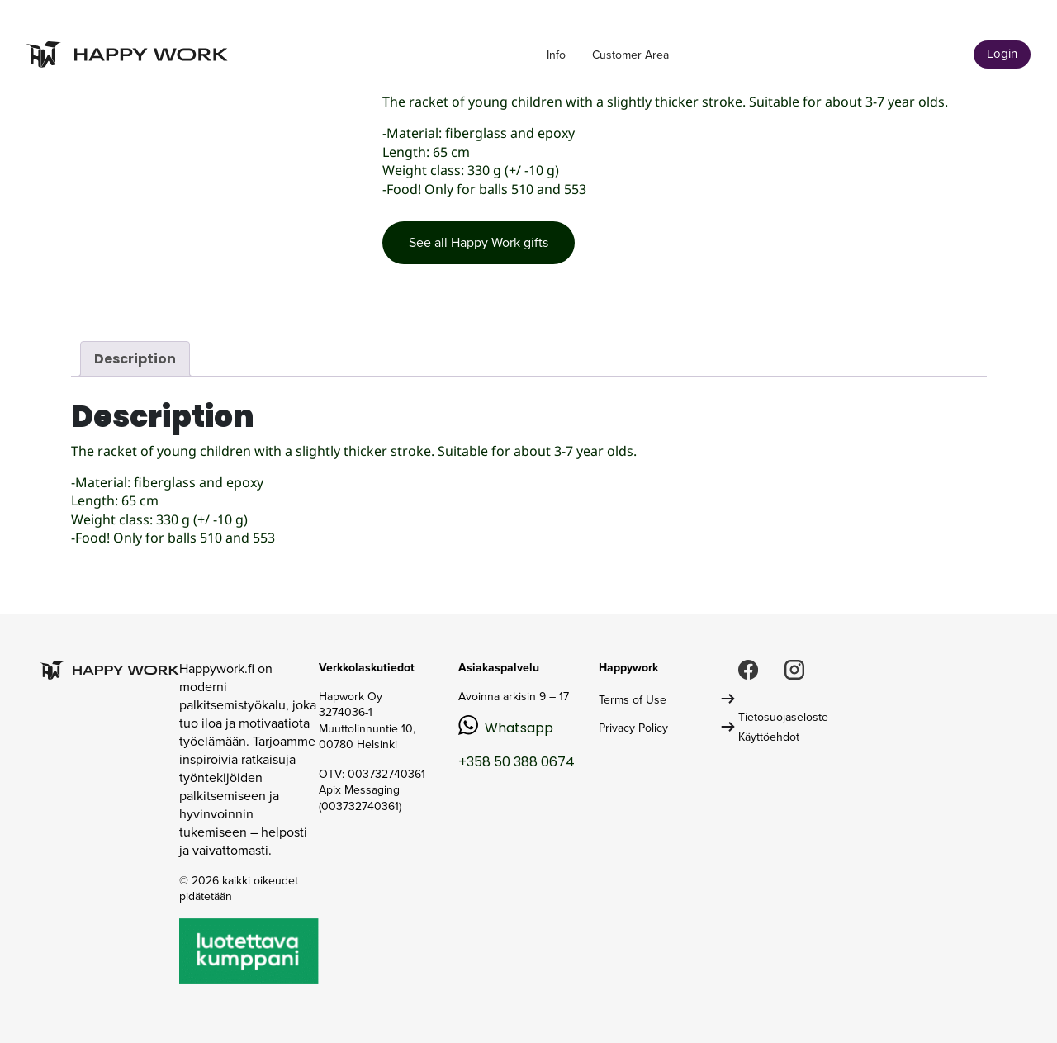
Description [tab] (135, 358)
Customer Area (630, 55)
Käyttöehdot (768, 737)
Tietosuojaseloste (783, 717)
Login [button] (1002, 54)
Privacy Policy (633, 728)
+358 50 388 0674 (516, 761)
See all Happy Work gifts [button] (478, 242)
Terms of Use (632, 700)
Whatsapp (519, 727)
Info (556, 55)
